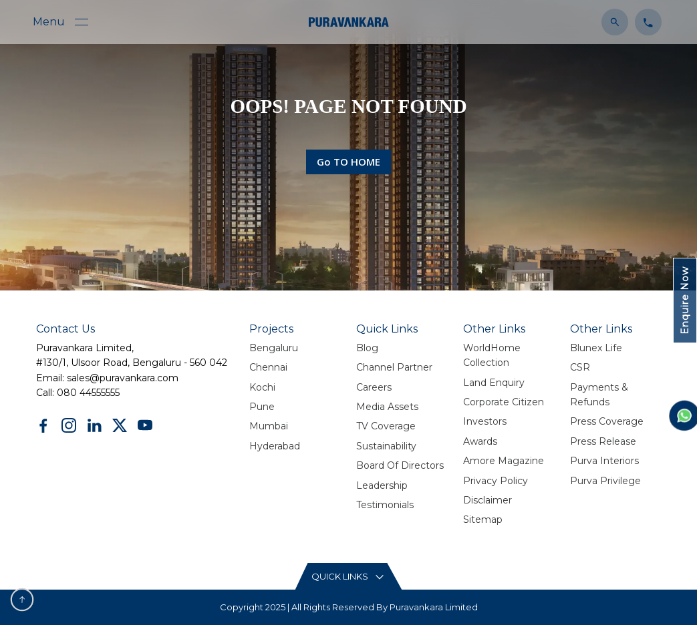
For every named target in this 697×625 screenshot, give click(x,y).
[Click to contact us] (645, 21)
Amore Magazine (503, 461)
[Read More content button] (348, 576)
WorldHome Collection (492, 355)
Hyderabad (274, 446)
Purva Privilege (605, 481)
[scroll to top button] (22, 599)
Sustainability (386, 446)
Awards (480, 441)
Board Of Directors (400, 465)
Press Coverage (607, 421)
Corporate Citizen (503, 402)
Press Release (603, 441)
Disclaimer (487, 500)
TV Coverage (386, 426)
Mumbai (268, 426)
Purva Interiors (604, 461)
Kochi (262, 387)
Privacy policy (495, 481)
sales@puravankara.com (122, 378)
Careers (374, 387)
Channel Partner (394, 367)
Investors (485, 421)
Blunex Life (596, 348)
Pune (262, 407)
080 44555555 (88, 393)
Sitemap (483, 519)
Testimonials (385, 505)
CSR (580, 367)
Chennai (268, 367)
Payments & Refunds (599, 394)
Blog (367, 348)
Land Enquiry (494, 383)
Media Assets (387, 407)
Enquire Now (685, 300)
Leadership (382, 485)
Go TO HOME (348, 161)
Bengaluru (273, 348)
